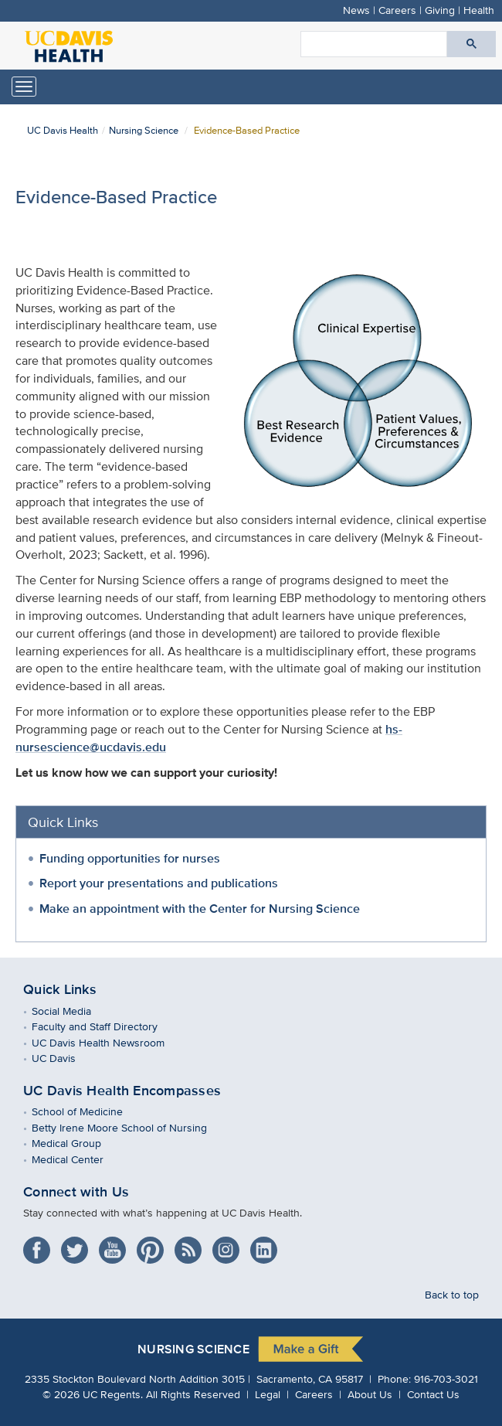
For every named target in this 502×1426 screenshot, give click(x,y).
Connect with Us (76, 1192)
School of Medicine (88, 1111)
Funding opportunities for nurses (129, 858)
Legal (267, 1394)
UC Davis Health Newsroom (109, 1042)
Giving (440, 10)
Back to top (452, 1294)
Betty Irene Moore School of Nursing (130, 1127)
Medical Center (78, 1159)
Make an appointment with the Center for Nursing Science (199, 908)
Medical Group (77, 1143)
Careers (397, 10)
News (356, 10)
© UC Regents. (92, 1394)
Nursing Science (143, 130)
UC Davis (65, 1058)
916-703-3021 (446, 1378)
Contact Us (433, 1394)
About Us (370, 1394)
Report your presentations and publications (158, 883)
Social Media (72, 1010)
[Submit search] (471, 44)
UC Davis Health (62, 130)
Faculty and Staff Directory (106, 1026)
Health (478, 10)
